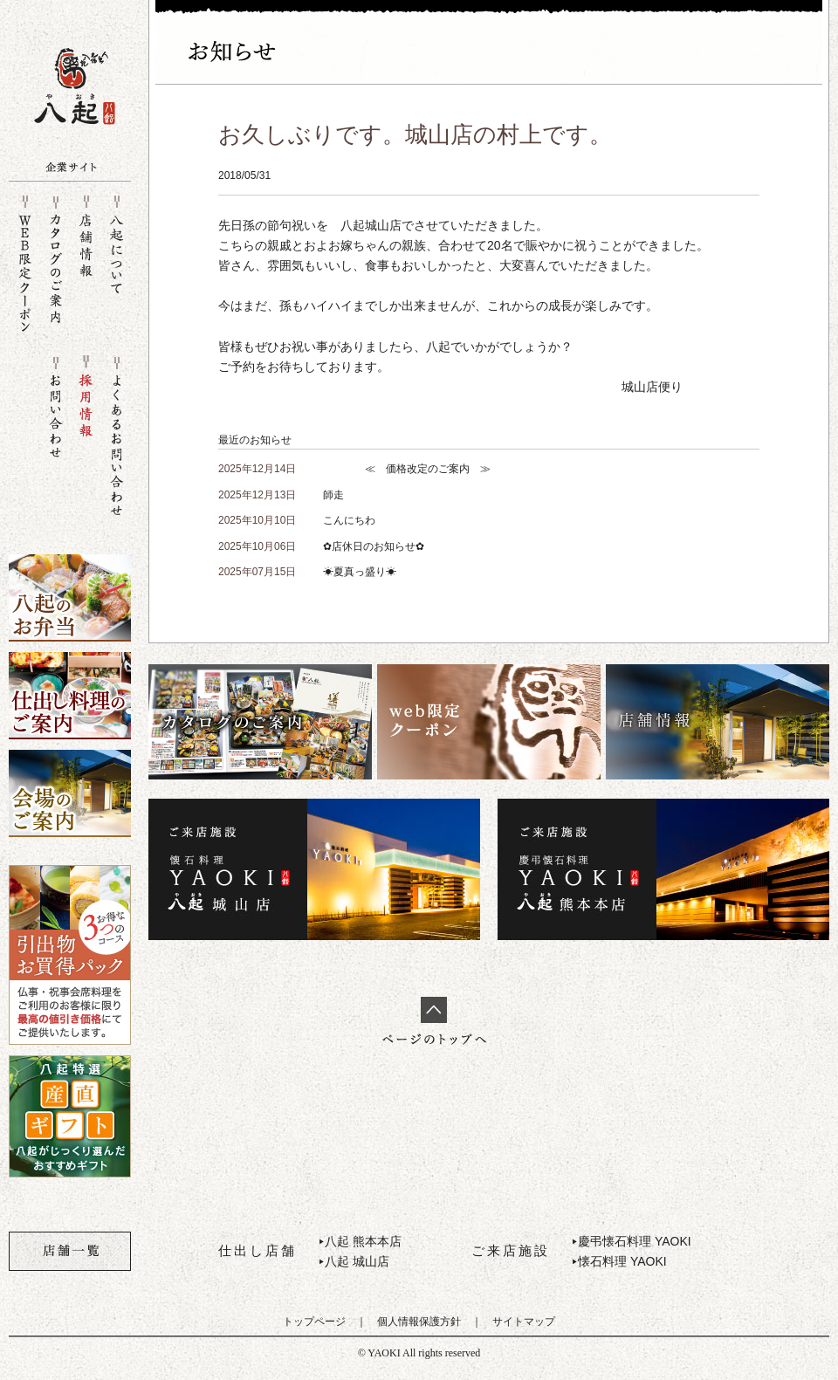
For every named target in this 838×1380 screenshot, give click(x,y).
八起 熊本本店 (363, 1241)
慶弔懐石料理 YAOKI (634, 1241)
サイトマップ (523, 1321)
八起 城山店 (357, 1261)
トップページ (314, 1321)
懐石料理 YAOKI (622, 1261)
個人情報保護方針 (419, 1321)
